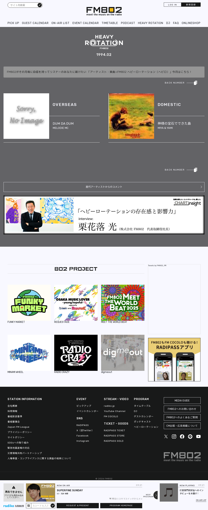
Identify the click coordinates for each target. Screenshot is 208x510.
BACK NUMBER (175, 82)
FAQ (176, 23)
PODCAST (128, 23)
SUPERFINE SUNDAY (70, 490)
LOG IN (172, 5)
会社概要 (12, 406)
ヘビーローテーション (146, 427)
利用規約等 (19, 506)
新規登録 (191, 5)
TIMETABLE (110, 23)
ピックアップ (84, 406)
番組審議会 (14, 421)
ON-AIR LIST (60, 23)
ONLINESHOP (191, 23)
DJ (168, 23)
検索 (39, 5)
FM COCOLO (111, 416)
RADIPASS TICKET (114, 430)
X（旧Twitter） (85, 430)
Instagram (83, 441)
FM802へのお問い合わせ (182, 409)
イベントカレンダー (88, 411)
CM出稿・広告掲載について (182, 425)
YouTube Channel (115, 411)
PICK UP (13, 23)
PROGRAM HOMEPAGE (121, 505)
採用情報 (12, 411)
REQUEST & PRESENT (77, 505)
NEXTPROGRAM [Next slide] (148, 496)
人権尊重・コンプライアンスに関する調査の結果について (39, 458)
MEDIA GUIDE (182, 400)
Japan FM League (18, 427)
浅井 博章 (64, 494)
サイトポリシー (16, 437)
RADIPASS (83, 425)
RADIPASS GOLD (114, 441)
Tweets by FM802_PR (157, 266)
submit (52, 505)
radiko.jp (109, 406)
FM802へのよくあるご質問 (182, 417)
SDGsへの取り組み (18, 442)
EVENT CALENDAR (85, 23)
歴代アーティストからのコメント (104, 186)
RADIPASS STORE (114, 435)
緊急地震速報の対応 (19, 448)
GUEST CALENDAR (35, 23)
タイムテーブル (142, 406)
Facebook (83, 435)
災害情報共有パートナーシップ (25, 453)
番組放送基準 (15, 416)
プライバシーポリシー (20, 432)
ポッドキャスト (142, 421)
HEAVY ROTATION (150, 23)
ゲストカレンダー (144, 416)
